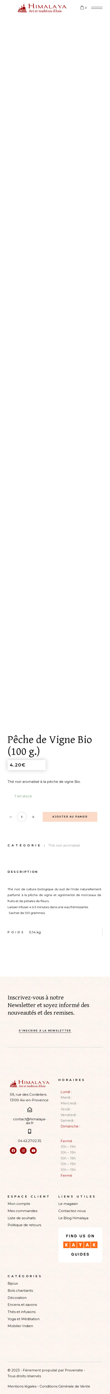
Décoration (17, 1298)
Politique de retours (24, 1225)
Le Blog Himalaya (73, 1218)
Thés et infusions (22, 1312)
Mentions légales (22, 1386)
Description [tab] (23, 871)
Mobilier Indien (20, 1326)
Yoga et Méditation (24, 1319)
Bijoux (13, 1283)
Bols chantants (20, 1290)
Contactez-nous (72, 1211)
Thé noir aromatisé (64, 845)
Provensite (74, 1370)
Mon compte (19, 1204)
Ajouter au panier (69, 816)
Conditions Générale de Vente (65, 1386)
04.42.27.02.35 (29, 1141)
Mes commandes (22, 1211)
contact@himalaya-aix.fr (29, 1121)
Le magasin (68, 1204)
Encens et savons (22, 1304)
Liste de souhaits (22, 1218)
